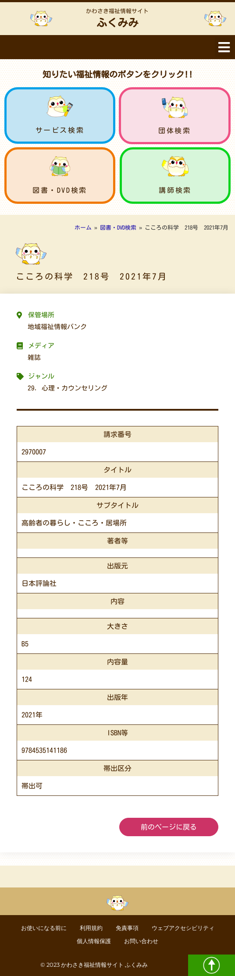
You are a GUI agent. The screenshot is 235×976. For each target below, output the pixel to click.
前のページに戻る (169, 826)
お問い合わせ (141, 941)
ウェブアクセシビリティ (183, 928)
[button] (224, 47)
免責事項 (127, 928)
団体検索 (174, 130)
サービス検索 (60, 130)
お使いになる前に (44, 928)
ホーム (83, 228)
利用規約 (91, 928)
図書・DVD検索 (59, 190)
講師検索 (175, 190)
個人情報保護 (94, 941)
